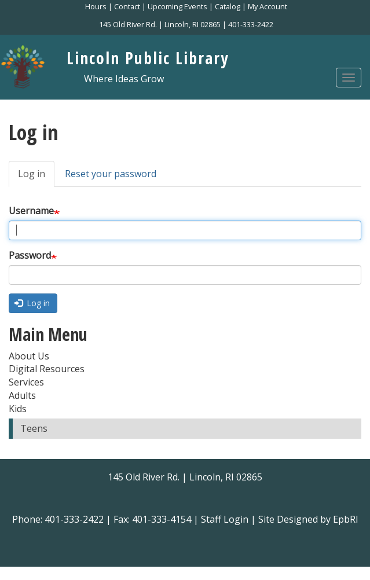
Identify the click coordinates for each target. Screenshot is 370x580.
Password (30, 255)
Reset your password (110, 173)
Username (31, 210)
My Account (267, 6)
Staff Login (224, 519)
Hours (96, 6)
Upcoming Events (177, 6)
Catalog (227, 6)
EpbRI (345, 519)
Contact (127, 6)
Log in (36, 177)
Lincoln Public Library (148, 58)
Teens (33, 428)
